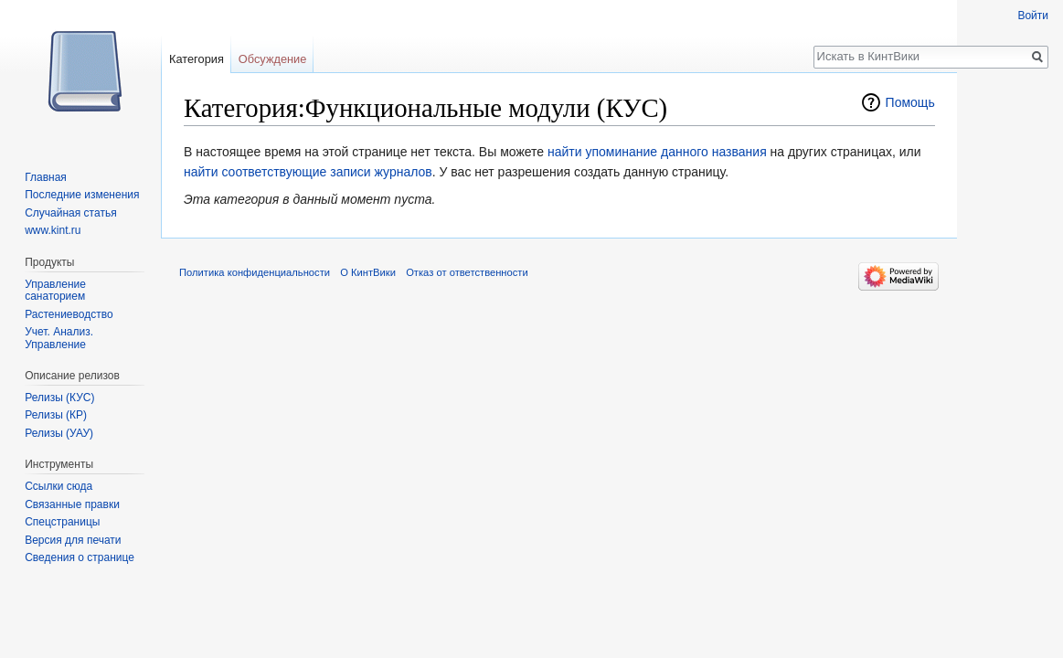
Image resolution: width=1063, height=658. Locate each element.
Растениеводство (68, 314)
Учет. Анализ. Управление (59, 338)
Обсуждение (273, 59)
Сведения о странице (79, 557)
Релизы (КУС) (59, 397)
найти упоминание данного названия (657, 151)
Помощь (910, 102)
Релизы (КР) (56, 415)
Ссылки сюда (58, 486)
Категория (196, 59)
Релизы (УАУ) (59, 433)
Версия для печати (73, 540)
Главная (46, 177)
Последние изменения (82, 194)
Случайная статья (70, 213)
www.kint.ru (52, 230)
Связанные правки (72, 504)
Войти (1032, 15)
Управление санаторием (55, 290)
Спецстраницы (62, 521)
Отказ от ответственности (467, 272)
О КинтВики (368, 272)
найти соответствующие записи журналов (308, 171)
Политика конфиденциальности (254, 272)
